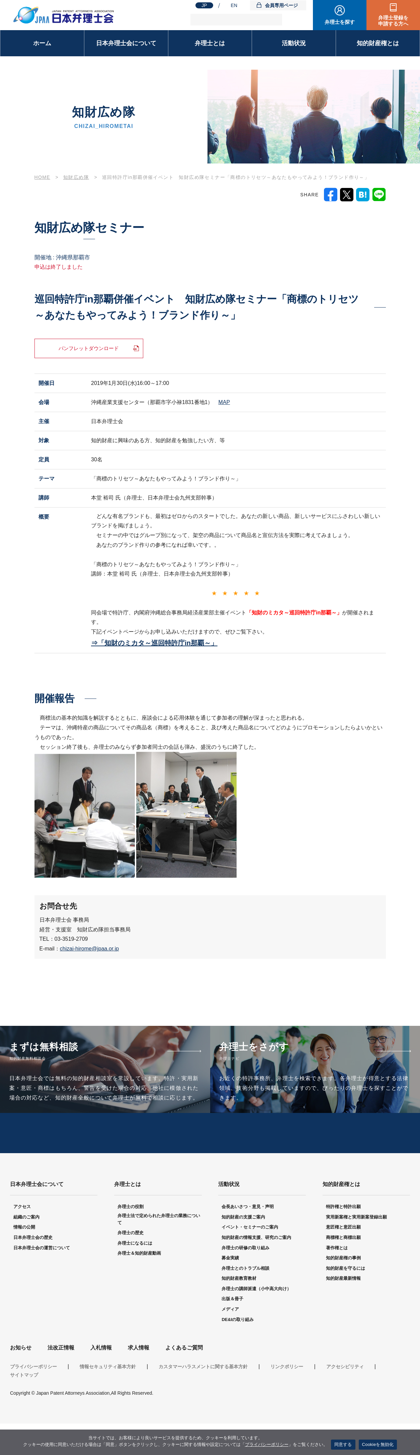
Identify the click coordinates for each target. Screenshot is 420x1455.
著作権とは (337, 1279)
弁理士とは (210, 43)
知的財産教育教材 (239, 1309)
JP (204, 5)
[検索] (236, 19)
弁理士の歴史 (130, 1264)
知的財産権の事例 (343, 1289)
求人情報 (138, 1379)
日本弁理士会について (126, 43)
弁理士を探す (340, 22)
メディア (230, 1340)
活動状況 (294, 43)
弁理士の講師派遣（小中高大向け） (256, 1320)
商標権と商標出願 (343, 1268)
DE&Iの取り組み (238, 1350)
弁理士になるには (134, 1274)
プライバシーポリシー (33, 1398)
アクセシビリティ (345, 1398)
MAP (224, 402)
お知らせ (20, 1379)
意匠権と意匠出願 (343, 1258)
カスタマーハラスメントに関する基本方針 (203, 1398)
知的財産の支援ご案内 (243, 1248)
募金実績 (230, 1289)
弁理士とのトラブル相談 (245, 1299)
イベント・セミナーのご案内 (250, 1258)
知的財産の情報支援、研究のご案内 (256, 1268)
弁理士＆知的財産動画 (139, 1284)
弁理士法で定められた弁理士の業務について (158, 1251)
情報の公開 (24, 1258)
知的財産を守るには (345, 1299)
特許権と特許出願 (343, 1238)
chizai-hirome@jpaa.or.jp (89, 949)
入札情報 (101, 1379)
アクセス (22, 1238)
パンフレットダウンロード (89, 348)
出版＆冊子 (232, 1330)
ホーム (42, 43)
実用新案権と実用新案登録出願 (356, 1248)
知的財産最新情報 (343, 1309)
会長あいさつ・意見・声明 (248, 1238)
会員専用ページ (281, 5)
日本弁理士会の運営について (41, 1279)
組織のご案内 (26, 1248)
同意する (343, 1444)
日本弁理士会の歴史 (33, 1268)
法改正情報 (61, 1379)
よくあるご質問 (184, 1379)
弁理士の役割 (130, 1238)
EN (234, 5)
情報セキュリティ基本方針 (108, 1398)
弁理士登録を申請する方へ (393, 20)
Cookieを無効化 (378, 1444)
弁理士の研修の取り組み (245, 1279)
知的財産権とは (378, 43)
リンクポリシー (286, 1398)
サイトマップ (24, 1406)
